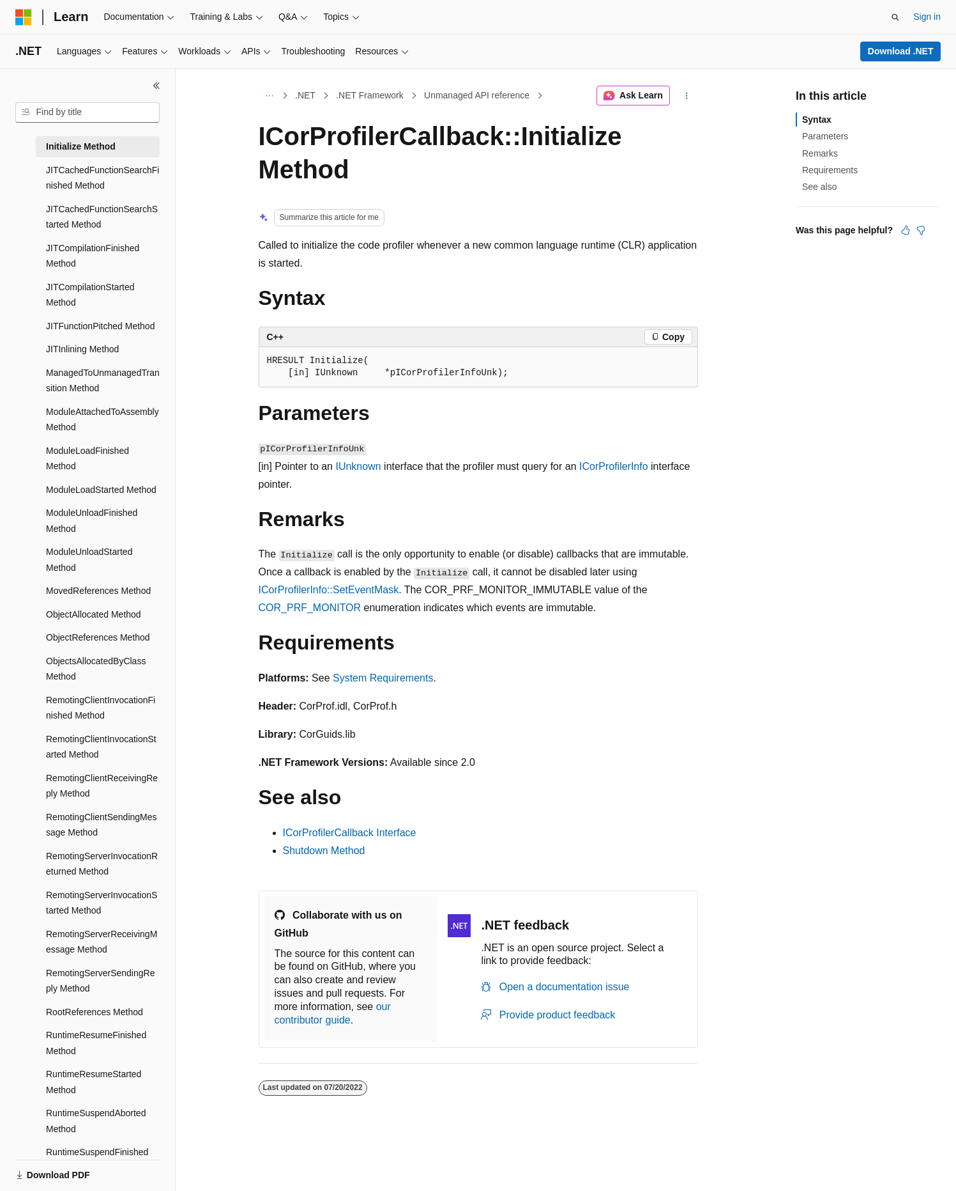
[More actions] (686, 96)
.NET (305, 95)
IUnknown (358, 466)
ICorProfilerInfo (613, 466)
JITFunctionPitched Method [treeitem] (100, 326)
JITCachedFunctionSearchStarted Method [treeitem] (102, 217)
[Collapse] (156, 85)
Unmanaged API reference (476, 95)
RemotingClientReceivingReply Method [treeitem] (102, 786)
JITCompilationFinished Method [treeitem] (92, 256)
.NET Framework (370, 95)
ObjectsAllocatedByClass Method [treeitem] (96, 669)
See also (819, 187)
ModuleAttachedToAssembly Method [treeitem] (102, 420)
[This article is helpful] (905, 230)
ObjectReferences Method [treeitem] (98, 637)
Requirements (830, 170)
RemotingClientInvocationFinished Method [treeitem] (100, 708)
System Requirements (383, 678)
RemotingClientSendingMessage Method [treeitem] (101, 825)
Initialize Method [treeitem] (81, 146)
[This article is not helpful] (921, 230)
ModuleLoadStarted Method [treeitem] (101, 490)
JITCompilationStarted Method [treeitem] (90, 295)
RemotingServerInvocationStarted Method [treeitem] (101, 903)
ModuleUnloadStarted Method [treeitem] (89, 560)
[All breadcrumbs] (270, 96)
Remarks (820, 153)
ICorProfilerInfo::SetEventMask (329, 589)
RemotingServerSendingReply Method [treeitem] (100, 981)
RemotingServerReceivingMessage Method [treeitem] (101, 942)
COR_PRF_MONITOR (310, 607)
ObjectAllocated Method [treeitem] (93, 614)
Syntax (816, 119)
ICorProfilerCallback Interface (349, 832)
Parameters (825, 136)
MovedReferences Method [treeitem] (98, 591)
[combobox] (87, 112)
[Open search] (895, 17)
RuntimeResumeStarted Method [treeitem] (93, 1082)
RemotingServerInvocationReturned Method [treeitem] (102, 864)
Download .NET (901, 51)
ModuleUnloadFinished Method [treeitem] (91, 521)
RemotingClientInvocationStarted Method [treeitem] (101, 747)
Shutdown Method (324, 850)
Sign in (927, 17)
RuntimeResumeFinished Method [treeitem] (96, 1043)
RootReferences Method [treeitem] (94, 1012)
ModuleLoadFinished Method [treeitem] (87, 459)
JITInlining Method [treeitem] (82, 349)
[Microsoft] (23, 17)
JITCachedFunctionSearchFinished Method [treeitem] (102, 178)
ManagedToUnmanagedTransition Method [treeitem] (103, 381)
